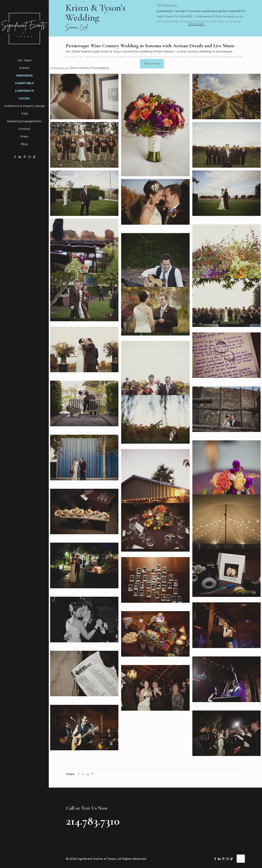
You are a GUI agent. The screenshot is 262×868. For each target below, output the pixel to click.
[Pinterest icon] (24, 157)
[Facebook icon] (14, 157)
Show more (196, 24)
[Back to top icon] (241, 859)
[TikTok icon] (34, 157)
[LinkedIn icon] (19, 157)
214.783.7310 (93, 821)
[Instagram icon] (29, 157)
